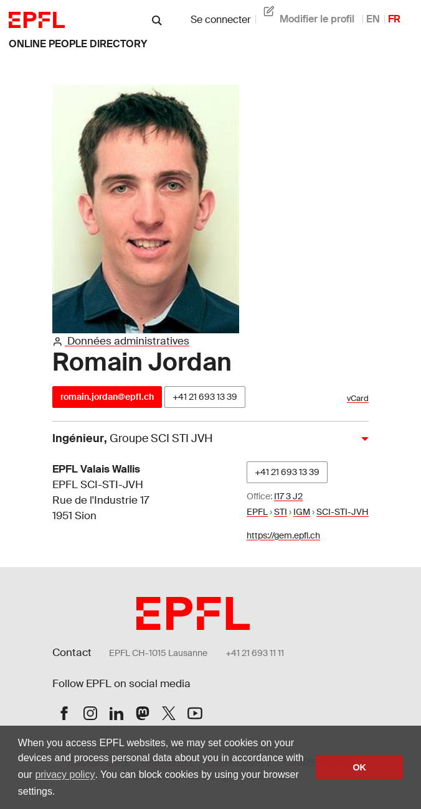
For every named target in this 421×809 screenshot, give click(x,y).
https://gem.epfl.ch (283, 535)
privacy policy (65, 774)
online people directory (78, 43)
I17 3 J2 (288, 496)
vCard (358, 399)
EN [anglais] (373, 18)
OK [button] (359, 767)
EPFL (257, 511)
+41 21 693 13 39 (205, 396)
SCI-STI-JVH (342, 511)
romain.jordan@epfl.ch (107, 396)
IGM (301, 511)
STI (280, 511)
